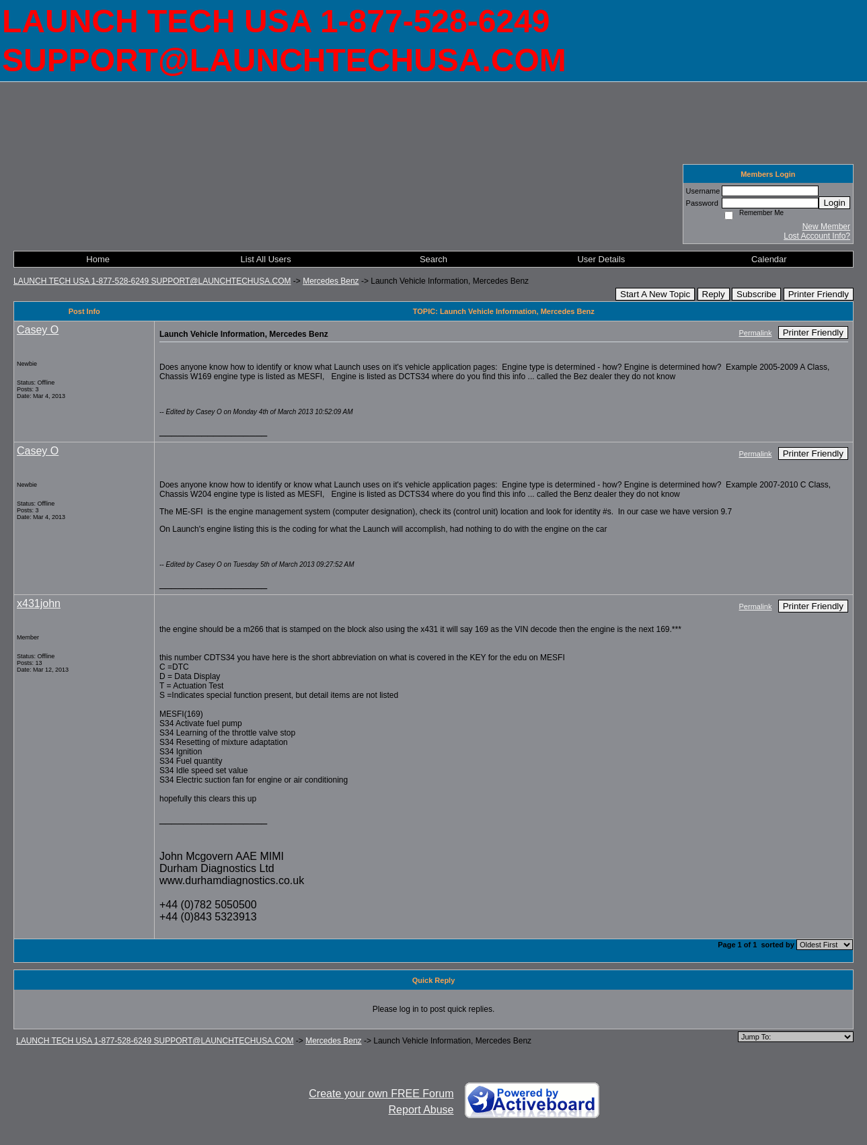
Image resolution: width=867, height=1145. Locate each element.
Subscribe (756, 294)
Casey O (38, 329)
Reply (713, 294)
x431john (39, 603)
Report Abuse (421, 1109)
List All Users (266, 259)
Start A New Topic (655, 294)
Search (433, 259)
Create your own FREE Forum (381, 1093)
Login (834, 203)
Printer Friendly (818, 294)
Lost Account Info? (817, 236)
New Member (826, 226)
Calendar (769, 259)
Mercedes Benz (331, 281)
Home (98, 259)
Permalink (755, 333)
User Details (601, 259)
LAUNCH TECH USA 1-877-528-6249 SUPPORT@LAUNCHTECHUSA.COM (152, 281)
